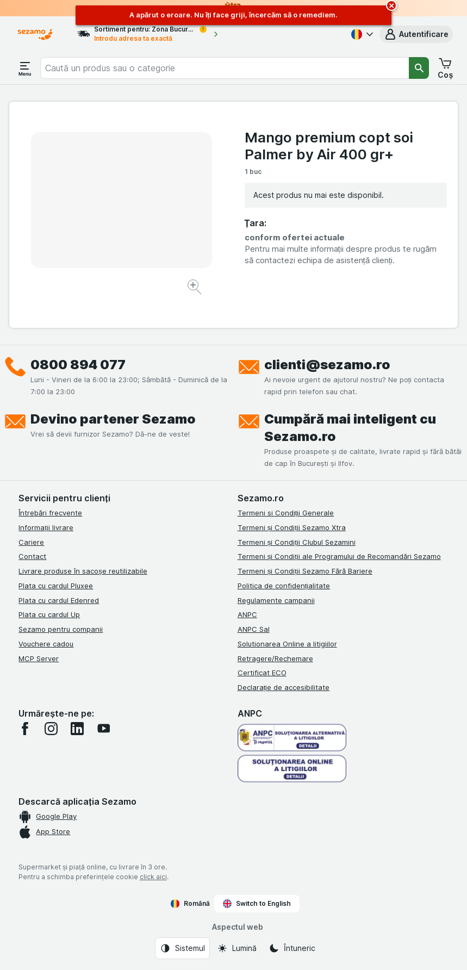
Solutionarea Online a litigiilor (287, 643)
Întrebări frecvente (50, 512)
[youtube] (103, 728)
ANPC (247, 614)
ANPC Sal (254, 629)
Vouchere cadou (45, 643)
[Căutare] (419, 68)
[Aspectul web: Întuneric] (292, 948)
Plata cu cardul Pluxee (55, 585)
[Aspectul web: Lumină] (236, 948)
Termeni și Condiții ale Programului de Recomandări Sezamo (339, 556)
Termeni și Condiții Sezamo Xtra (292, 527)
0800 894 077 (78, 364)
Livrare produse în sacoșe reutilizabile (82, 571)
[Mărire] (195, 288)
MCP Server (38, 658)
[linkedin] (77, 728)
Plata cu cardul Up (49, 614)
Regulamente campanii (276, 600)
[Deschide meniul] (25, 68)
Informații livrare (45, 527)
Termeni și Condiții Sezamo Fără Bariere (305, 571)
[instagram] (51, 728)
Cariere (31, 542)
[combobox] (224, 68)
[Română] (361, 34)
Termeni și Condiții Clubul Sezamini (297, 542)
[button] (416, 34)
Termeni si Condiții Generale (286, 512)
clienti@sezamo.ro (327, 364)
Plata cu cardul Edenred (58, 600)
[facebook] (25, 728)
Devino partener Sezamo (113, 419)
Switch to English (257, 903)
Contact (32, 556)
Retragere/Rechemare (275, 658)
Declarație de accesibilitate (284, 687)
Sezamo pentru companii (60, 629)
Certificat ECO (262, 672)
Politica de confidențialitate (284, 585)
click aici (153, 877)
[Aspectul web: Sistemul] (182, 948)
